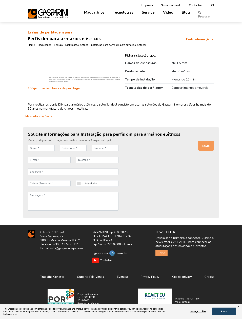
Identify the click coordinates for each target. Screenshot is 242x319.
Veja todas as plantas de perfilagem (55, 88)
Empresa (147, 5)
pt (212, 5)
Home (31, 45)
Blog (186, 12)
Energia (58, 45)
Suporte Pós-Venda (90, 277)
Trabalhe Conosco (52, 277)
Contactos (195, 5)
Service (148, 12)
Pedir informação (200, 39)
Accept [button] (224, 311)
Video (168, 12)
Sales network (171, 5)
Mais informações (38, 116)
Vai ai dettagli (182, 302)
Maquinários (94, 12)
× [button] (238, 307)
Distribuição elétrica (76, 45)
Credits (209, 277)
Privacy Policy (149, 277)
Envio (161, 253)
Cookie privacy (182, 277)
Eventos (122, 277)
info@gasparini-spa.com (66, 248)
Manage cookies (198, 311)
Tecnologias (123, 12)
